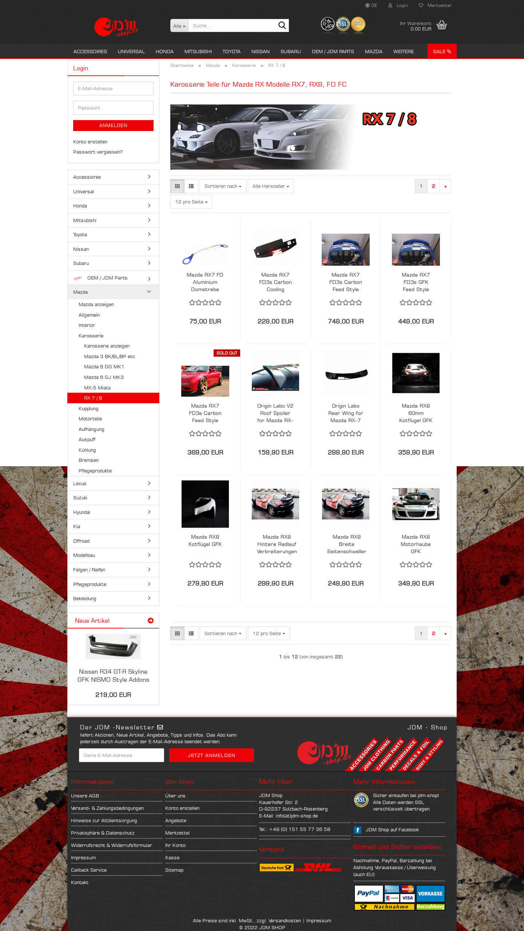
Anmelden (113, 125)
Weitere (403, 51)
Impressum (83, 857)
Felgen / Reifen (89, 570)
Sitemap (174, 870)
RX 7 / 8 (93, 398)
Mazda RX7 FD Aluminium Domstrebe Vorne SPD (205, 282)
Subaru (291, 51)
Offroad (81, 541)
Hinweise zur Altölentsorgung (104, 820)
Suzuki (80, 497)
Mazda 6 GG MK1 (104, 366)
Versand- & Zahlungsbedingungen (107, 808)
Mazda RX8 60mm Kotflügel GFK (415, 413)
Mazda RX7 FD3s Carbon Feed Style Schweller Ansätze (205, 413)
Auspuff (87, 439)
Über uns (175, 796)
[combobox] (223, 186)
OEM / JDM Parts (333, 51)
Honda (165, 51)
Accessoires (90, 51)
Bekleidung (84, 598)
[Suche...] (179, 25)
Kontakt (79, 882)
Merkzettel (435, 5)
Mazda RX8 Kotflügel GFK (205, 540)
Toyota (232, 51)
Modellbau (84, 555)
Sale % (442, 51)
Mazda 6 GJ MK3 (104, 377)
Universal (131, 51)
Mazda (373, 51)
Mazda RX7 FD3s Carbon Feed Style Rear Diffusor (345, 282)
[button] (371, 5)
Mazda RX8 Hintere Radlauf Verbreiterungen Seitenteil (277, 544)
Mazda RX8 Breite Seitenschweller (346, 544)
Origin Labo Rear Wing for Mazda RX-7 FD (345, 413)
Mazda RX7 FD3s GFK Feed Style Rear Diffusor (416, 282)
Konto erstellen (90, 141)
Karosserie (91, 335)
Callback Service (89, 870)
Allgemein (89, 315)
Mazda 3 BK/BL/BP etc (109, 356)
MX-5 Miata (97, 388)
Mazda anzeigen (96, 304)
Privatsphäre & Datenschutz (103, 833)
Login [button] (398, 5)
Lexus (80, 483)
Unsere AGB (85, 796)
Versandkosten (285, 920)
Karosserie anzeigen (107, 346)
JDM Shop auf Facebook (392, 829)
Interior (87, 325)
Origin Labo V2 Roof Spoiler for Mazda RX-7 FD (275, 413)
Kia (76, 526)
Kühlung (87, 450)
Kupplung (89, 408)
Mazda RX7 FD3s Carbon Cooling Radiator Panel (275, 282)
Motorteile (90, 418)
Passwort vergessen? (98, 152)
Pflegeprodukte (95, 471)
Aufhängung (91, 429)
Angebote (175, 820)
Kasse (172, 857)
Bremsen (89, 460)
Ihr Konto (175, 845)
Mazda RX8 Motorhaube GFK (416, 544)
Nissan (260, 51)
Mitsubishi (198, 51)
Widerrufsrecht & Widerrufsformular (111, 845)
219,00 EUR (113, 694)
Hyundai (81, 512)
